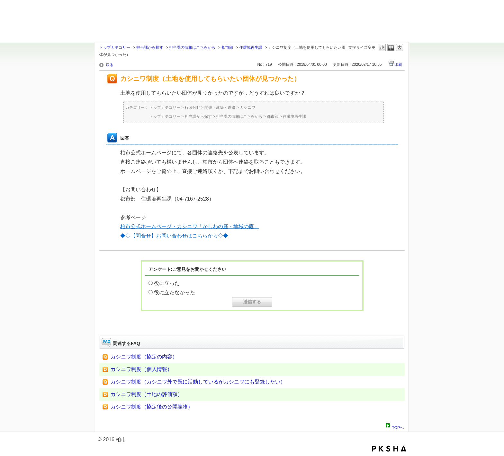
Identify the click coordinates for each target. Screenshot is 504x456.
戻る (109, 65)
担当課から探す (149, 47)
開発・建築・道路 (219, 107)
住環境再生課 (250, 47)
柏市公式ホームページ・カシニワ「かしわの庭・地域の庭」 (189, 226)
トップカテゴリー (114, 47)
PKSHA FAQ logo (389, 448)
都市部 (227, 47)
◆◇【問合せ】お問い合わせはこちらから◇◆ (174, 235)
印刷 (398, 64)
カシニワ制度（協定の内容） (144, 356)
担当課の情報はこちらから (192, 47)
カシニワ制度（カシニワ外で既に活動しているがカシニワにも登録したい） (198, 381)
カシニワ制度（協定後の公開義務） (152, 406)
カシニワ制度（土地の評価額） (147, 394)
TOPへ (398, 427)
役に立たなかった (174, 292)
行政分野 (192, 107)
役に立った (167, 283)
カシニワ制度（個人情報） (141, 369)
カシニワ (247, 107)
